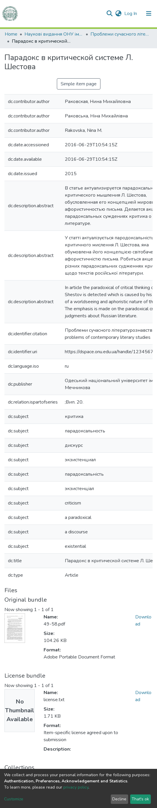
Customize (13, 799)
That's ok (140, 799)
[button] (118, 13)
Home (11, 34)
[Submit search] (109, 13)
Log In (131, 13)
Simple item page (79, 84)
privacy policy (75, 787)
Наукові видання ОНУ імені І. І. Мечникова (53, 34)
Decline (119, 799)
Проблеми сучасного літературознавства (119, 34)
